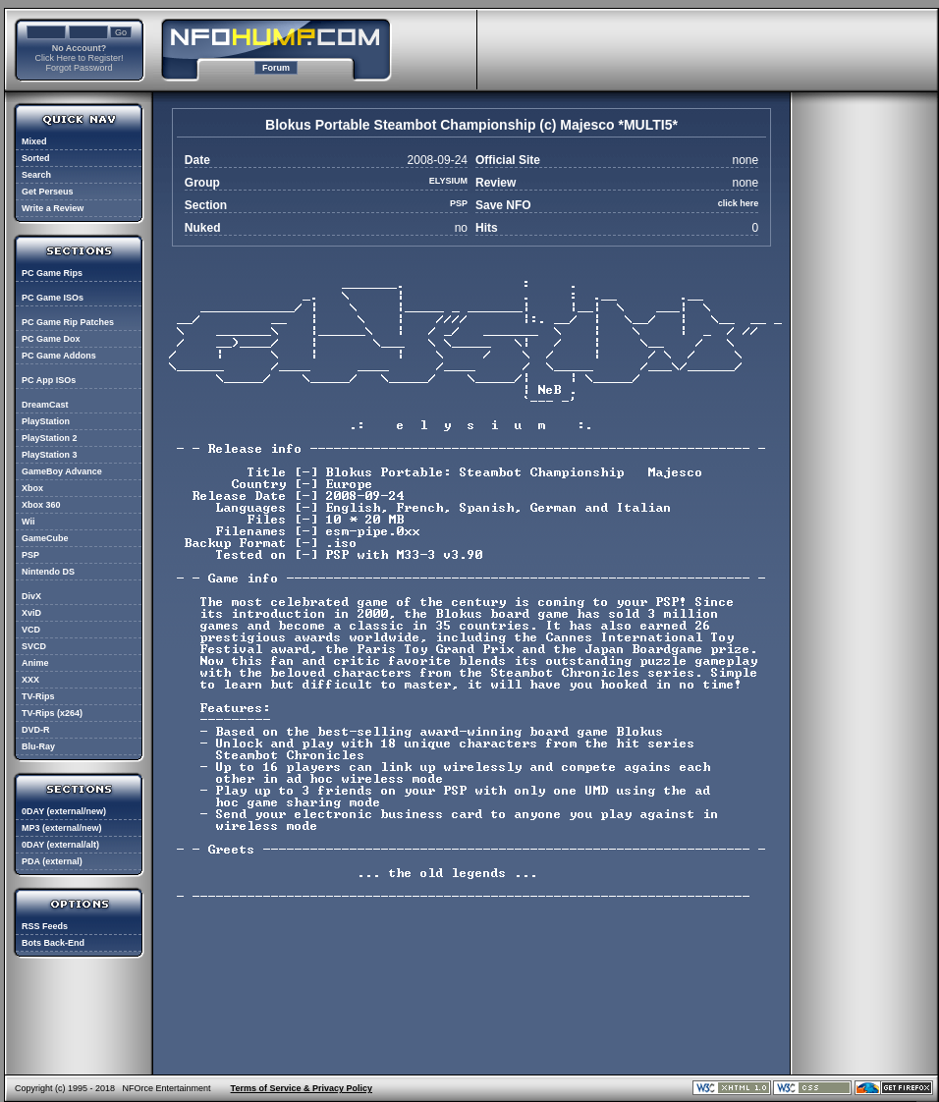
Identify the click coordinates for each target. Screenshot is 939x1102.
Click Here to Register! (78, 58)
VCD (31, 629)
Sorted (36, 158)
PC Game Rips (52, 273)
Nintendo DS (48, 572)
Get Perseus (48, 191)
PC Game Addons (59, 355)
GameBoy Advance (62, 471)
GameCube (45, 538)
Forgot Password (78, 68)
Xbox (32, 488)
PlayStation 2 (50, 438)
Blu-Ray (38, 746)
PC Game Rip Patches (68, 322)
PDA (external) (52, 861)
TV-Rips (38, 696)
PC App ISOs (49, 380)
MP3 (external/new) (62, 828)
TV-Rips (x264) (52, 713)
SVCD (34, 646)
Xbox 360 (41, 505)
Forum (276, 68)
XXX (30, 680)
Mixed (34, 141)
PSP (30, 555)
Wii (28, 521)
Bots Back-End (53, 943)
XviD (31, 613)
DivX (31, 596)
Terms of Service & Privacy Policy (301, 1088)
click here (738, 203)
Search (36, 175)
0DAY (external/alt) (60, 845)
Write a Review (52, 208)
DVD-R (36, 730)
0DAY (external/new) (64, 811)
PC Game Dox (51, 339)
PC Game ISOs (52, 298)
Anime (35, 663)
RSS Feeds (45, 926)
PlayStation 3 (50, 455)
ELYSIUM (448, 181)
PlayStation (46, 421)
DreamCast (45, 405)
